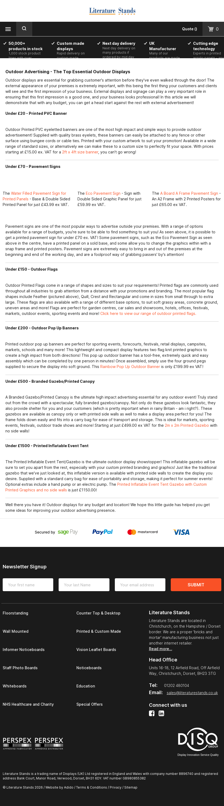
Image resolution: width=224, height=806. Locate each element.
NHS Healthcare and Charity (28, 704)
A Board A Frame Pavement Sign (189, 193)
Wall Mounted (16, 631)
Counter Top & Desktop (98, 613)
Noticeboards (89, 667)
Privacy (116, 787)
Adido (68, 787)
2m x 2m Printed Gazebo (186, 425)
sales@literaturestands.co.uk (192, 692)
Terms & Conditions (91, 787)
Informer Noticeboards (24, 649)
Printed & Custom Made (98, 631)
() (189, 29)
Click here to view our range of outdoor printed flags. (148, 313)
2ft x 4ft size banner (80, 152)
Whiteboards (15, 686)
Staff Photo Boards (20, 667)
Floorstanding (15, 613)
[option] (28, 54)
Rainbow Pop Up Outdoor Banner (130, 366)
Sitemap (130, 787)
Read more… (160, 648)
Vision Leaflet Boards (96, 649)
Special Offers (89, 704)
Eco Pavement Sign (104, 193)
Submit (196, 584)
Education (85, 686)
